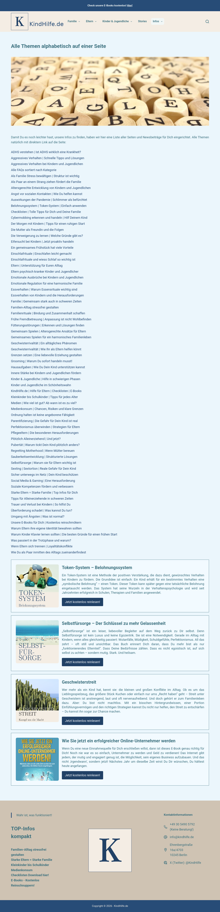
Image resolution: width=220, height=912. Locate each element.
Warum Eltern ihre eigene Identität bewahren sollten (46, 528)
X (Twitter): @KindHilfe (185, 862)
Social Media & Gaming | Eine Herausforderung (43, 480)
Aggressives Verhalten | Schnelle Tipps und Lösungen (47, 158)
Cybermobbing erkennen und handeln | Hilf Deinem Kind (49, 217)
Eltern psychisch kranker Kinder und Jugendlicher (45, 271)
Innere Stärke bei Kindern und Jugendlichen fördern (46, 373)
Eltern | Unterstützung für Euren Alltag (37, 265)
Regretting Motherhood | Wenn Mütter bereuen (43, 450)
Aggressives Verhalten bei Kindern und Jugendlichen (47, 164)
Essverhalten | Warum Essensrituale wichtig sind (44, 289)
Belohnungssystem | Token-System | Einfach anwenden (48, 206)
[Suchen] (207, 21)
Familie (74, 21)
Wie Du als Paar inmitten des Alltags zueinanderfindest (48, 552)
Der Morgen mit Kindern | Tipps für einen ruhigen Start (48, 223)
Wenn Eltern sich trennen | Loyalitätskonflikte (42, 546)
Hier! (130, 5)
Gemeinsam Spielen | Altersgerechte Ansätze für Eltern (48, 331)
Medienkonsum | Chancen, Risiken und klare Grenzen (47, 409)
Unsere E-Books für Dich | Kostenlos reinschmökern (46, 522)
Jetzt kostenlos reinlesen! (82, 602)
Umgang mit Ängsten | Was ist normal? (37, 516)
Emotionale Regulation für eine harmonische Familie (46, 283)
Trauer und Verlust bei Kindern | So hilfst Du (40, 504)
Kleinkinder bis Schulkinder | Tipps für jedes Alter (44, 397)
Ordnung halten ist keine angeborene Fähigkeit (42, 415)
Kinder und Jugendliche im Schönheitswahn (41, 385)
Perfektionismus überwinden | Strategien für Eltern (45, 427)
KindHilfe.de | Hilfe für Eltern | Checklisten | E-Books (46, 391)
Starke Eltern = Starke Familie (31, 860)
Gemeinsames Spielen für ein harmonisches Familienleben (51, 337)
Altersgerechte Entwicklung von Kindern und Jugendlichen (51, 188)
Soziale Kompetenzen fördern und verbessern (42, 486)
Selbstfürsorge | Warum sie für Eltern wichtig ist (43, 463)
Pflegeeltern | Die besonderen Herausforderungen (45, 433)
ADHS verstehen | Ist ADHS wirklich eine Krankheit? (46, 152)
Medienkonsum (21, 870)
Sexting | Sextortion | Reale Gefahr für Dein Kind (43, 468)
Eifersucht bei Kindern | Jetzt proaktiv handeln (42, 241)
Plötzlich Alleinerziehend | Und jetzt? (35, 439)
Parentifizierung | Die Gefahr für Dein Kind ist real (44, 421)
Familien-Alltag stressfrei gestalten (35, 307)
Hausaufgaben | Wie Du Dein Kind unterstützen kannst (48, 367)
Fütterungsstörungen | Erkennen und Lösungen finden (47, 325)
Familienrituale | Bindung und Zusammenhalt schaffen (48, 313)
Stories (142, 21)
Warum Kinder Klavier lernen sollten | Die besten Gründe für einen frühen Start (64, 534)
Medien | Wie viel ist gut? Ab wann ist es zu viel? (44, 403)
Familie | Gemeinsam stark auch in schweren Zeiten (46, 301)
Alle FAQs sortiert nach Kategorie (33, 170)
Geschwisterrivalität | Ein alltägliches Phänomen (44, 343)
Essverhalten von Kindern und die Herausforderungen (47, 295)
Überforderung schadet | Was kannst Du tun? (41, 510)
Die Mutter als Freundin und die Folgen (37, 229)
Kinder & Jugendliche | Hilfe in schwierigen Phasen (45, 379)
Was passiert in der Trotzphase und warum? (41, 540)
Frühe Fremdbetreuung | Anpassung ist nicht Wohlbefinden (51, 319)
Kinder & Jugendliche (117, 21)
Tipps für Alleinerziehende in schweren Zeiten (42, 498)
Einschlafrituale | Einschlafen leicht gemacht (41, 253)
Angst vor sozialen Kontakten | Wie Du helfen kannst (46, 194)
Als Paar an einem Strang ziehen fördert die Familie (46, 182)
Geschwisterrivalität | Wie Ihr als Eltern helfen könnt (46, 349)
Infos (158, 21)
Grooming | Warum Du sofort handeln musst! (41, 361)
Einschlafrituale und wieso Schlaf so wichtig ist (43, 259)
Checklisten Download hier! (30, 875)
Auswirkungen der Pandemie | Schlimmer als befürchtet (49, 200)
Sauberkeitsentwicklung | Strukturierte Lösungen (44, 456)
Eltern (92, 21)
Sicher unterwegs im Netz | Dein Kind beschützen (44, 474)
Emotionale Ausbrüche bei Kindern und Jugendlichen (47, 277)
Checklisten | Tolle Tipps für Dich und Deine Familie (46, 212)
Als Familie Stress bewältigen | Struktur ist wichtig (45, 176)
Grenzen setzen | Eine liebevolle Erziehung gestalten (46, 355)
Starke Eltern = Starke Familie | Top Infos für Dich (44, 492)
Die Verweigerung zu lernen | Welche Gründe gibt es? (47, 236)
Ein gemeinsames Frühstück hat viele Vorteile (42, 247)
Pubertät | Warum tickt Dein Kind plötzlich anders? (45, 445)
